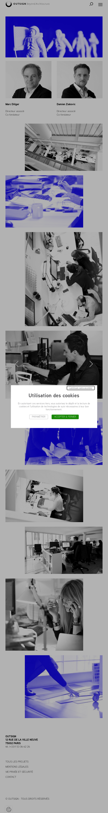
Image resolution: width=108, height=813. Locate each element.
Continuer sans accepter (80, 388)
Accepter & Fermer (65, 417)
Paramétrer (38, 417)
